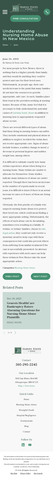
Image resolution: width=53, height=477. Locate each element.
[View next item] (15, 332)
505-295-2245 (26, 364)
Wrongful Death (26, 410)
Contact (26, 431)
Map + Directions (26, 386)
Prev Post (12, 276)
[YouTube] (29, 444)
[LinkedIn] (23, 444)
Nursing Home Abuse (25, 268)
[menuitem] (13, 473)
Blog (26, 426)
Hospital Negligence (26, 415)
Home (26, 399)
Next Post (40, 276)
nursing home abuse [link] (23, 112)
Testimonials (26, 421)
